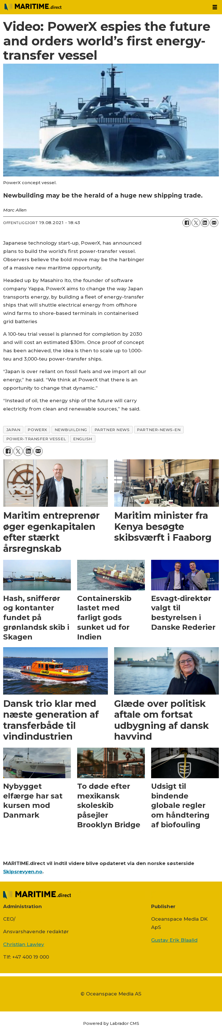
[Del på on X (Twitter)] (196, 222)
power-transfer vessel (36, 438)
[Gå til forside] (33, 7)
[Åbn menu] (215, 7)
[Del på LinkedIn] (205, 222)
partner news (112, 429)
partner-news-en (158, 429)
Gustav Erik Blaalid (174, 940)
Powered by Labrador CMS (111, 1023)
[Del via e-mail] (214, 222)
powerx (37, 429)
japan (13, 429)
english (82, 438)
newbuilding (71, 429)
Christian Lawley (23, 944)
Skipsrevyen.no (22, 871)
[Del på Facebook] (186, 222)
